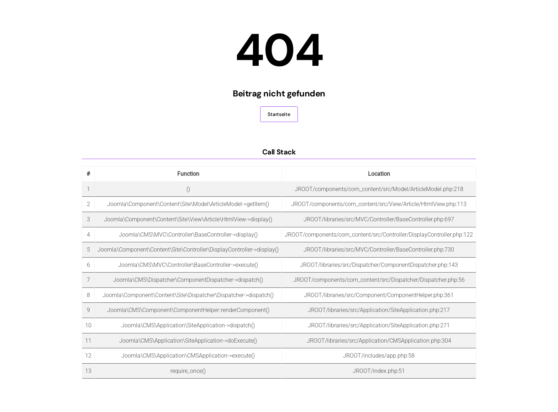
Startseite (279, 114)
